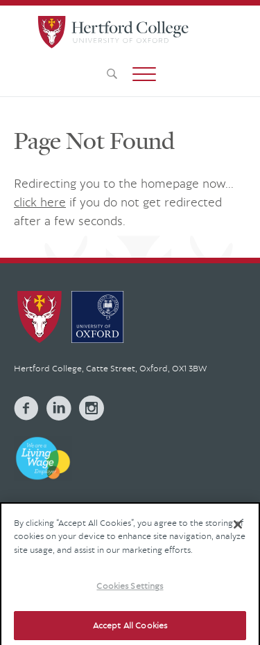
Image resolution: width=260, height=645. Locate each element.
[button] (144, 74)
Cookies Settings (129, 592)
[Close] (238, 531)
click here (40, 202)
